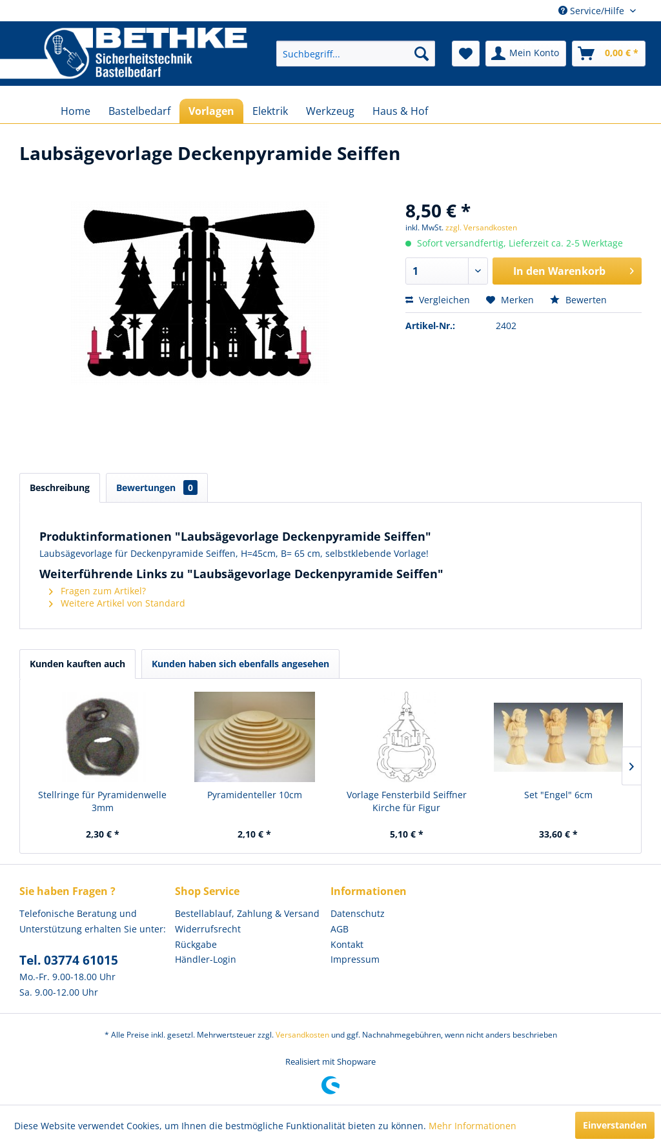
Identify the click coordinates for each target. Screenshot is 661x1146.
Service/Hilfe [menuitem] (592, 11)
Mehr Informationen (472, 1126)
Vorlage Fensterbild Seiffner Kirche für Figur (407, 801)
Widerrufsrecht (208, 929)
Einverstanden (615, 1125)
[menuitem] (355, 53)
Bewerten (578, 300)
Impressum (355, 959)
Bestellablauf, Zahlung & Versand (247, 913)
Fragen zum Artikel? (97, 591)
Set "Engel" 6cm (558, 795)
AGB (339, 929)
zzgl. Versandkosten (481, 227)
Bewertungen (157, 487)
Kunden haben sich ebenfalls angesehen (240, 664)
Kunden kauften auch (77, 664)
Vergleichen (437, 300)
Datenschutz (357, 913)
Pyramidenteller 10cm (254, 795)
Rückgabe (196, 944)
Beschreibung (60, 487)
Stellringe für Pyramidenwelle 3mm (102, 801)
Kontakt (346, 944)
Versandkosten (302, 1034)
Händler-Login (205, 959)
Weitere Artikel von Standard (117, 603)
